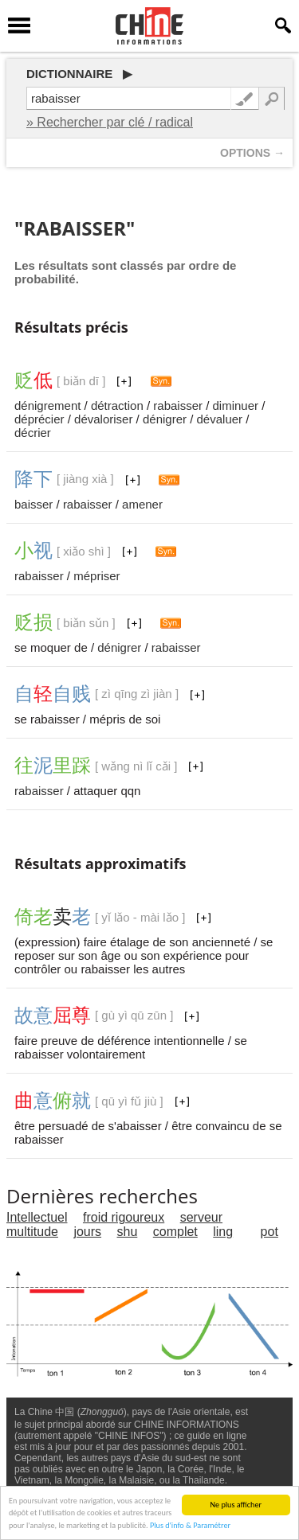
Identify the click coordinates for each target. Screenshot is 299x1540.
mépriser (96, 576)
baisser (33, 504)
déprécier (39, 419)
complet (175, 1231)
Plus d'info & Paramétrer (190, 1526)
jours (87, 1231)
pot (269, 1231)
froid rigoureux (123, 1217)
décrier (32, 432)
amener (142, 504)
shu (127, 1231)
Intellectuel (37, 1217)
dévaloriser (103, 419)
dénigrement (47, 405)
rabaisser (178, 405)
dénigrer (165, 419)
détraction (117, 405)
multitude (32, 1231)
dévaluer (220, 419)
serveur (201, 1217)
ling (223, 1231)
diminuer (236, 405)
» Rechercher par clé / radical (109, 122)
